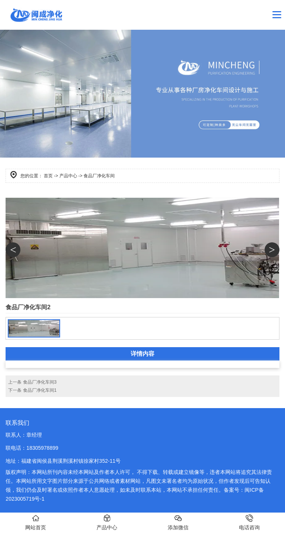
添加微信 (178, 522)
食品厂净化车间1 (40, 390)
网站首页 (35, 522)
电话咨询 (249, 522)
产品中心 (68, 175)
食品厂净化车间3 (40, 382)
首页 (48, 175)
